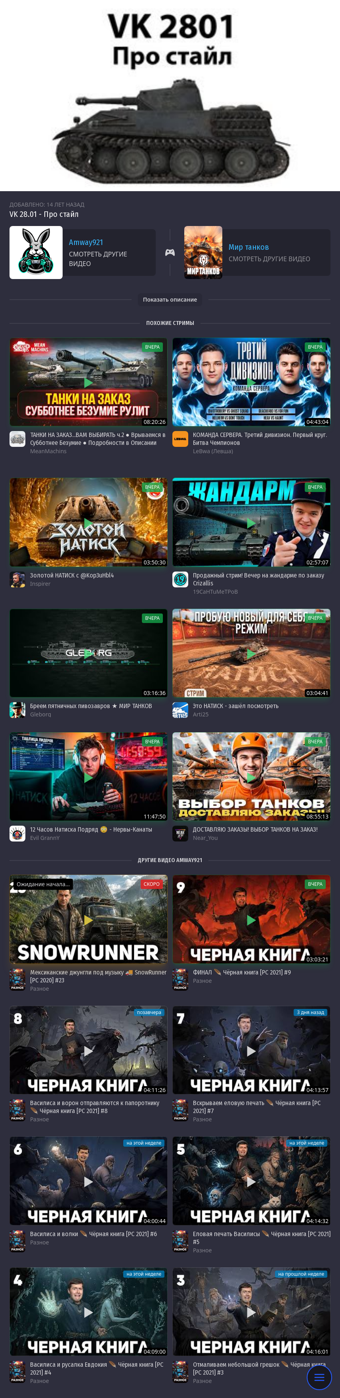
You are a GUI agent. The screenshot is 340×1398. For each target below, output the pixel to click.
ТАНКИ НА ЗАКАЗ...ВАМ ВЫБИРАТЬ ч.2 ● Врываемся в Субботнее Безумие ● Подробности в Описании (98, 438)
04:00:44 (154, 1221)
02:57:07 (317, 562)
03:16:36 (154, 693)
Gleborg (40, 714)
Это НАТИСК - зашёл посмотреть (236, 706)
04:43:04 (317, 421)
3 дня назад (310, 1012)
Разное (39, 988)
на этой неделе (143, 1143)
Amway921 (86, 242)
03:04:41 (317, 693)
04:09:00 (154, 1351)
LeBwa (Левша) (213, 451)
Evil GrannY (45, 837)
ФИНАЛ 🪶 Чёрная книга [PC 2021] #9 (242, 972)
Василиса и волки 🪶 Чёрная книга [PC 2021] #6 (93, 1234)
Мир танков (249, 247)
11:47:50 (154, 816)
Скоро (152, 884)
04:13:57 (317, 1090)
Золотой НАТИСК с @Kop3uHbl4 (72, 575)
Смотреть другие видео (98, 259)
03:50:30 (154, 562)
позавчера (149, 1012)
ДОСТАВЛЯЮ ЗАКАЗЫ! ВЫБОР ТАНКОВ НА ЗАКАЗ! (255, 829)
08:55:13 (317, 816)
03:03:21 (317, 959)
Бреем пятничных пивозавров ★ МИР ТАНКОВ (91, 706)
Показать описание (170, 299)
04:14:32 (317, 1221)
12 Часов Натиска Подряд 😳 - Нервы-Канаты (91, 829)
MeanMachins (48, 451)
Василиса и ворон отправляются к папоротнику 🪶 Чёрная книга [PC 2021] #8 (94, 1107)
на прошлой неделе (301, 1274)
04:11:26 (154, 1090)
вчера (152, 347)
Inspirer (40, 583)
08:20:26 (154, 421)
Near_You (205, 837)
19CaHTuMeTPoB (215, 591)
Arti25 (200, 714)
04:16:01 (317, 1351)
